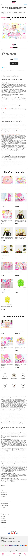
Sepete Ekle (14, 63)
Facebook (9, 533)
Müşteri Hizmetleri (3, 520)
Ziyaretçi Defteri (3, 496)
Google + (12, 533)
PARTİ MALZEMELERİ (4, 503)
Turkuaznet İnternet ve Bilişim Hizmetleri (8, 551)
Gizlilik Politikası (3, 518)
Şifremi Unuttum (3, 527)
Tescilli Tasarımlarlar (4, 490)
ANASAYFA (3, 12)
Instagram (17, 533)
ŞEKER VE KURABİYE (4, 505)
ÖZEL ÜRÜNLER (3, 509)
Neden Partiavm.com (4, 494)
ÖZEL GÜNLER (3, 507)
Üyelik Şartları (3, 516)
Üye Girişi (2, 524)
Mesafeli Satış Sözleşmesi (5, 514)
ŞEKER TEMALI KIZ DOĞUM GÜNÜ (16, 13)
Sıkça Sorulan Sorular (4, 492)
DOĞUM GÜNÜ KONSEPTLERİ (12, 12)
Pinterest (14, 533)
